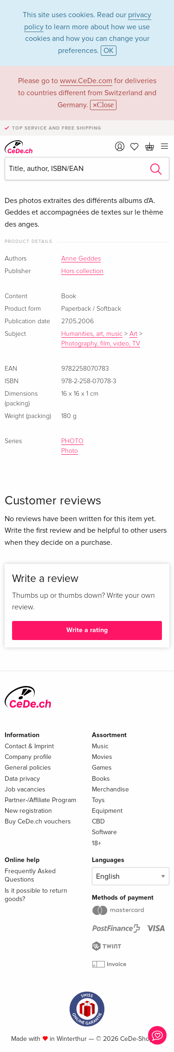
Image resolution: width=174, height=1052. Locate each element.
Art (133, 334)
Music (100, 746)
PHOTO (72, 441)
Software (104, 832)
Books (101, 779)
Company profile (28, 757)
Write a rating (87, 630)
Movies (102, 757)
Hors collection (82, 271)
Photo (69, 451)
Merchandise (110, 789)
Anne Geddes (81, 258)
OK (108, 50)
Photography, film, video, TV (100, 343)
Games (102, 767)
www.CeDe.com (86, 80)
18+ (96, 843)
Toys (98, 800)
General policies (28, 767)
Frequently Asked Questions (30, 875)
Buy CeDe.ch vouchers (38, 821)
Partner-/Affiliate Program (40, 800)
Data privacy (22, 779)
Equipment (107, 811)
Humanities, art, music (91, 334)
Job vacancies (25, 789)
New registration (28, 811)
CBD (98, 821)
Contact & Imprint (29, 746)
